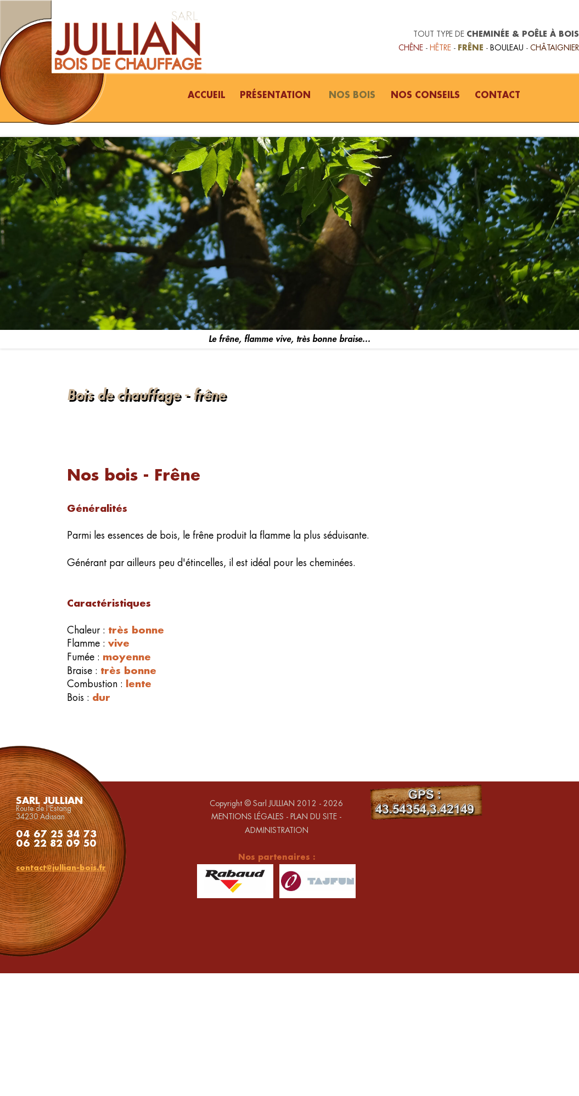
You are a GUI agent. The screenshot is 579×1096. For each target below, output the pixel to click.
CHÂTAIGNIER (554, 48)
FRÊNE (471, 47)
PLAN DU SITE (313, 816)
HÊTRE (440, 48)
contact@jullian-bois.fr (61, 867)
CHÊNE (410, 48)
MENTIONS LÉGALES (247, 816)
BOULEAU (507, 48)
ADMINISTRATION (276, 830)
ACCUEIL (206, 94)
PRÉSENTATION (275, 94)
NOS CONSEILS (425, 94)
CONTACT (497, 94)
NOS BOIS (352, 94)
